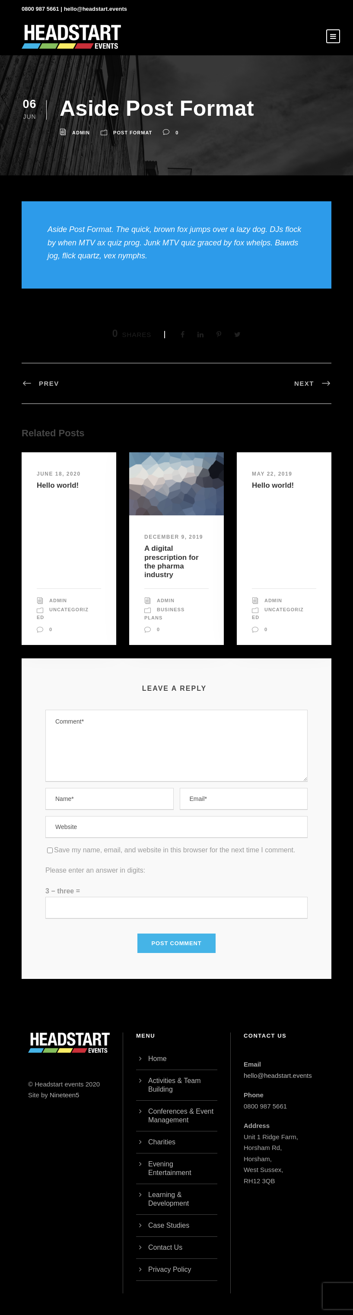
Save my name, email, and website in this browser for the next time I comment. (174, 850)
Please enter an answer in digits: (95, 870)
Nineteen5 (64, 1095)
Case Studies (168, 1225)
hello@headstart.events (95, 9)
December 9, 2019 (173, 537)
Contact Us (165, 1247)
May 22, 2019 (272, 474)
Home (157, 1058)
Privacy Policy (169, 1269)
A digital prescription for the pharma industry (171, 561)
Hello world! (58, 485)
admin (81, 132)
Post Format (132, 132)
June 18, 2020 (59, 474)
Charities (161, 1142)
